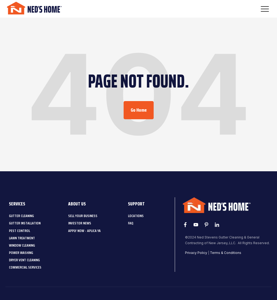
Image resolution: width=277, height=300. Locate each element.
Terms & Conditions (225, 253)
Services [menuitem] (17, 203)
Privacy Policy (196, 253)
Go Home (139, 110)
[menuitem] (21, 216)
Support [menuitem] (136, 203)
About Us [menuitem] (77, 203)
